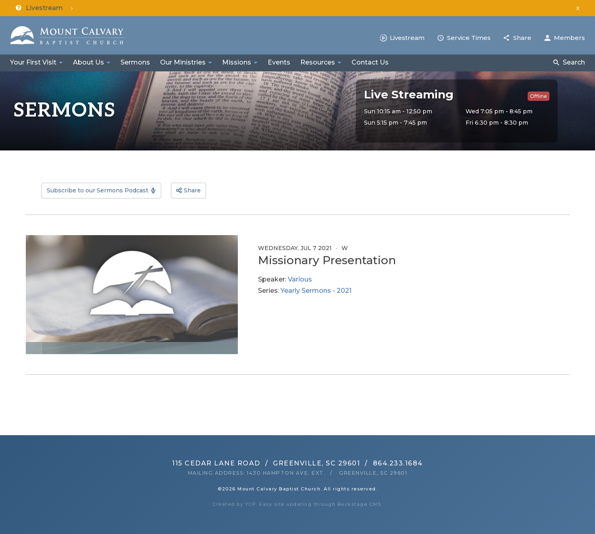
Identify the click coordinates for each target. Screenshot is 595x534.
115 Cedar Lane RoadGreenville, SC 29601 (266, 463)
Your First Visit (33, 62)
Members (569, 38)
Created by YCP (234, 504)
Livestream (407, 38)
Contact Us (370, 62)
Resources (317, 62)
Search (574, 62)
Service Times (469, 38)
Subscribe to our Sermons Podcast (97, 190)
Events (279, 62)
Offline (538, 96)
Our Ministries (183, 62)
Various (300, 279)
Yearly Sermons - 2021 (316, 290)
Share (522, 38)
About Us (88, 62)
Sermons (135, 62)
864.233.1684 (398, 463)
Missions (236, 62)
